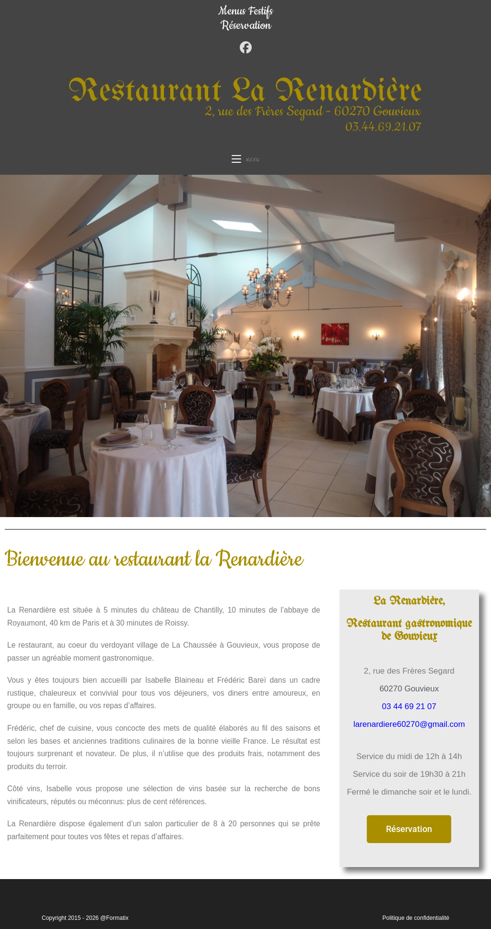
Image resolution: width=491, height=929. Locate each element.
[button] (409, 829)
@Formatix (114, 918)
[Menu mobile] (245, 160)
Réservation (246, 25)
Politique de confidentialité (416, 918)
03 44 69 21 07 (409, 706)
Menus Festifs (245, 11)
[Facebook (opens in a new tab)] (246, 48)
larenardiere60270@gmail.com (409, 724)
